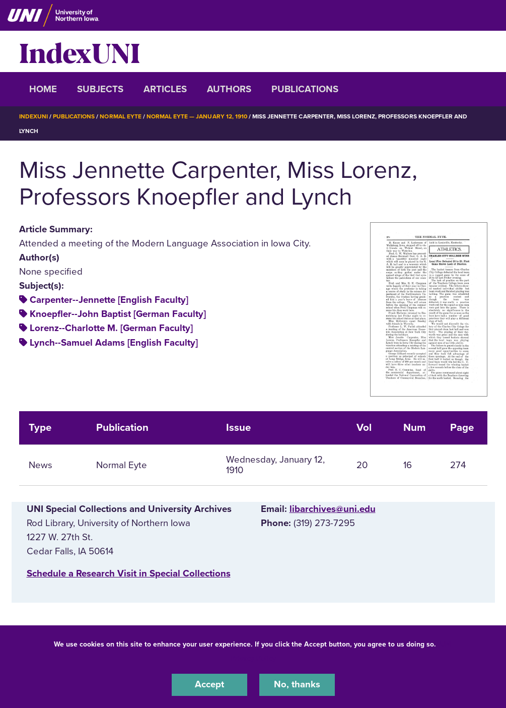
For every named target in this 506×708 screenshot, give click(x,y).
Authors (229, 89)
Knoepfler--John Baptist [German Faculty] (118, 313)
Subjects (100, 89)
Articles (165, 89)
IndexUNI (79, 51)
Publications (304, 89)
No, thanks (297, 684)
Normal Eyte (120, 116)
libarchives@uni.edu (333, 508)
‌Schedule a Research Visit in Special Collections (129, 572)
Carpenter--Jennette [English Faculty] (109, 299)
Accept (209, 684)
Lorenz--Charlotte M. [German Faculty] (111, 328)
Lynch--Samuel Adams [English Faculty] (114, 342)
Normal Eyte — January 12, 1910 (197, 116)
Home (43, 89)
